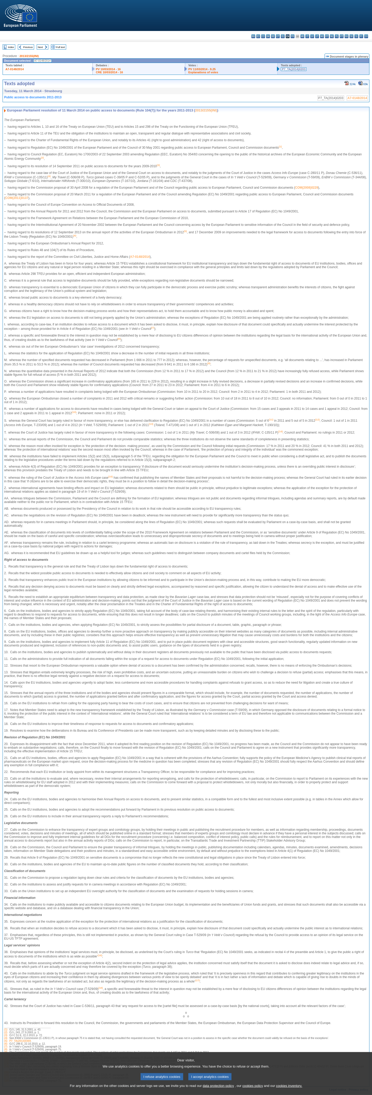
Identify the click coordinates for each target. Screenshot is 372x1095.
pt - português (342, 36)
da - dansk (268, 36)
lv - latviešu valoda (312, 36)
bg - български (253, 36)
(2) (5, 1032)
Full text (60, 47)
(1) (5, 1029)
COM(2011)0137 (16, 198)
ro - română (346, 36)
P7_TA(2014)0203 (293, 69)
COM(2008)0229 (306, 187)
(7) (5, 1046)
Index (11, 47)
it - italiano (307, 36)
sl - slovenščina (356, 36)
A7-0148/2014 (14, 69)
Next (40, 47)
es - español (258, 36)
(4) (5, 1038)
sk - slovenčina (351, 36)
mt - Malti (327, 36)
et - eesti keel (278, 36)
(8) (5, 1049)
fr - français (293, 36)
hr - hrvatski (302, 36)
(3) (5, 1035)
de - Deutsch (273, 36)
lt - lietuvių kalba (317, 36)
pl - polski (337, 36)
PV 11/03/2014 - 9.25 (202, 69)
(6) (5, 1043)
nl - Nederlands (332, 36)
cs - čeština (263, 36)
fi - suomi (361, 36)
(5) (5, 1041)
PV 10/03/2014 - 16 (108, 69)
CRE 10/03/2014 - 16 (109, 72)
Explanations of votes (203, 72)
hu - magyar (322, 36)
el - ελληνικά (283, 36)
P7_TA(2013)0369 (20, 1041)
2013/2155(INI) (29, 56)
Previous (28, 47)
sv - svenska (366, 36)
